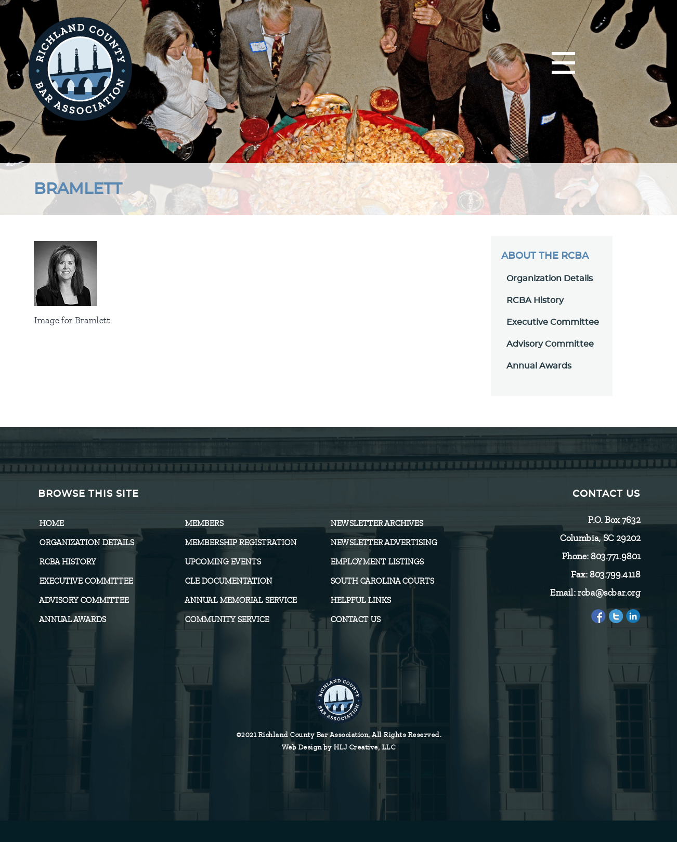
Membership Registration (240, 542)
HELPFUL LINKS (360, 600)
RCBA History (535, 300)
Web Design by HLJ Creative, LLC (339, 747)
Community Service (227, 619)
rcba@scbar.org (608, 592)
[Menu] (563, 63)
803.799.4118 (614, 574)
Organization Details (549, 278)
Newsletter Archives (376, 523)
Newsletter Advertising (383, 542)
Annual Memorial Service (240, 600)
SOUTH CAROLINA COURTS (382, 581)
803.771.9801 (615, 556)
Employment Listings (376, 562)
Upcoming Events (223, 562)
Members (204, 523)
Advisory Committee (550, 344)
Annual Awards (538, 366)
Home (51, 523)
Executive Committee (552, 322)
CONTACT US (355, 619)
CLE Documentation (228, 581)
